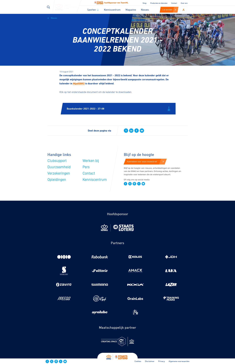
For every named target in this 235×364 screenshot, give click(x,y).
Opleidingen (56, 179)
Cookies (138, 361)
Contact (174, 3)
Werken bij (91, 161)
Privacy (161, 361)
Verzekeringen (58, 173)
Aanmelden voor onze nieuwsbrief (145, 161)
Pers (86, 167)
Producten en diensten (158, 3)
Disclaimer (149, 361)
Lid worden (169, 9)
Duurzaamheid (59, 167)
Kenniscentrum (112, 9)
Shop (145, 3)
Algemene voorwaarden (179, 361)
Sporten (93, 9)
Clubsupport (57, 161)
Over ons (184, 3)
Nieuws (145, 9)
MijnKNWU (79, 83)
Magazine (131, 9)
